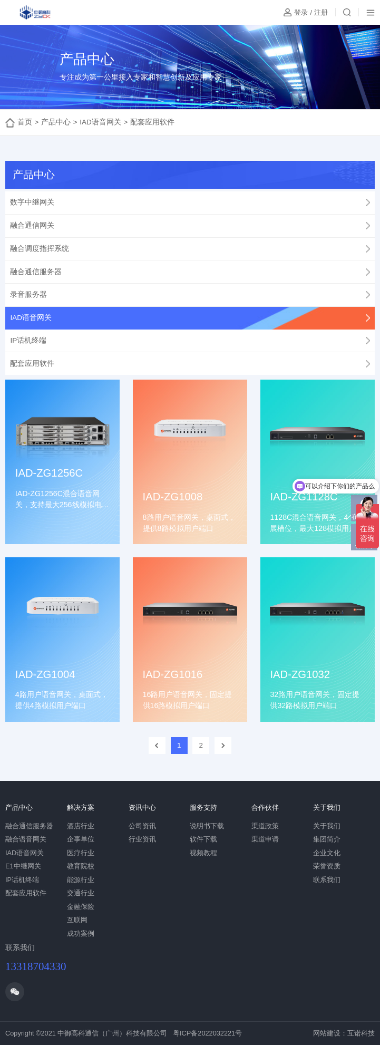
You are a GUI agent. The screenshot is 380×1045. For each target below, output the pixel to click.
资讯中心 (142, 807)
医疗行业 (80, 853)
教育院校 (80, 866)
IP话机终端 (22, 880)
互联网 (77, 920)
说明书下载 (207, 826)
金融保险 (80, 907)
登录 (301, 12)
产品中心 (56, 122)
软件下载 (203, 839)
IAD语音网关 (100, 122)
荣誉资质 (326, 866)
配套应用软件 (152, 122)
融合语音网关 (25, 839)
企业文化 (326, 853)
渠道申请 (265, 839)
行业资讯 (142, 839)
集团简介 (326, 839)
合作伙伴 (265, 807)
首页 (24, 122)
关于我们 (326, 807)
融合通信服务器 (29, 826)
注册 (321, 12)
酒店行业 (80, 826)
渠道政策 (265, 826)
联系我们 (326, 880)
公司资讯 (142, 826)
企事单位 (80, 839)
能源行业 (80, 880)
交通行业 (80, 893)
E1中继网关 (23, 866)
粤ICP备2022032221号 (207, 1033)
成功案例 (80, 933)
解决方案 (80, 807)
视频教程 (203, 853)
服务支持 (203, 807)
